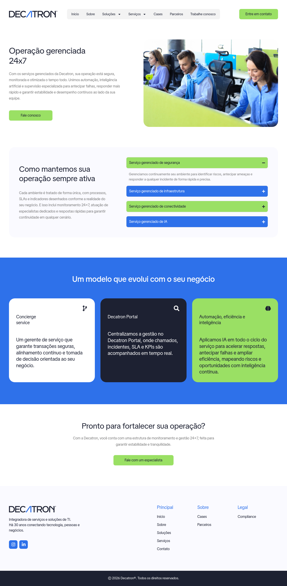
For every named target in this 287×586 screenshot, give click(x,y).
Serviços (137, 14)
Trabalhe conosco (202, 14)
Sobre (90, 14)
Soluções (111, 14)
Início (75, 14)
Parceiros (176, 14)
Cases (158, 14)
